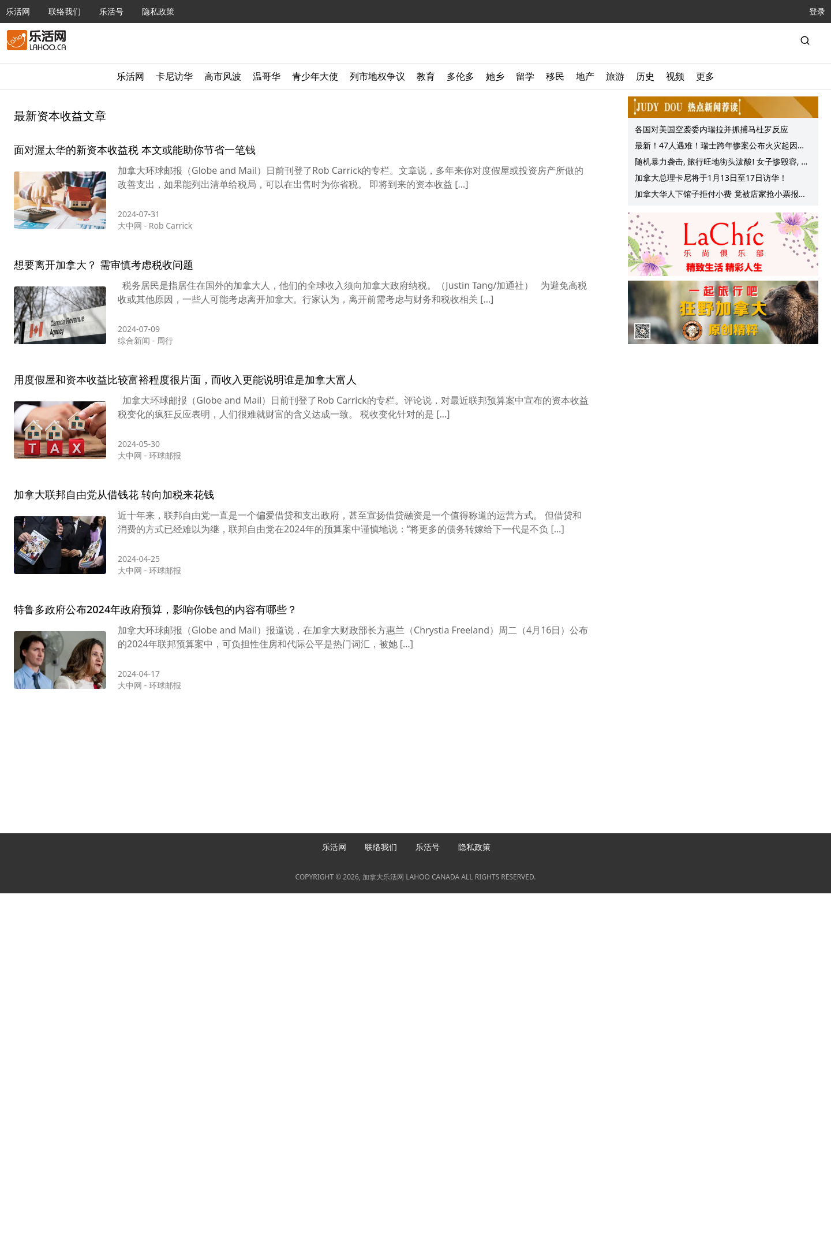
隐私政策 (158, 11)
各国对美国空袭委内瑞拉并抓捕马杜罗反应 (711, 129)
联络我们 (64, 11)
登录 (817, 11)
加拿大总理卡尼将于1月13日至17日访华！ (711, 177)
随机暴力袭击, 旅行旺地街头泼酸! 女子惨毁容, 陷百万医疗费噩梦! (722, 163)
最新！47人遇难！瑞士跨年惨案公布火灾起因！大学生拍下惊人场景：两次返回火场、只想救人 (720, 147)
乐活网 (18, 11)
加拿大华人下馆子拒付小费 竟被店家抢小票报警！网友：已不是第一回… (717, 195)
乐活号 (111, 11)
